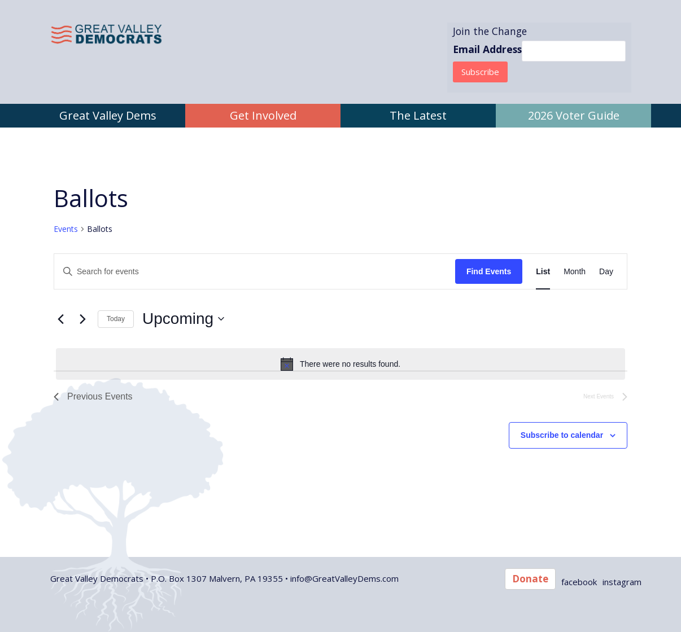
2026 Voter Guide (573, 115)
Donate (530, 578)
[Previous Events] (60, 319)
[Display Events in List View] (543, 271)
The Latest (418, 115)
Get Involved (263, 115)
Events (66, 228)
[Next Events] (82, 319)
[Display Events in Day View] (606, 271)
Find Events (488, 271)
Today (116, 319)
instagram (622, 581)
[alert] (340, 364)
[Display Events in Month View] (575, 271)
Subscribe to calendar (562, 435)
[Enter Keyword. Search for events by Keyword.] (254, 271)
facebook (579, 581)
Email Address (487, 49)
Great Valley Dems (107, 115)
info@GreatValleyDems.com (344, 578)
